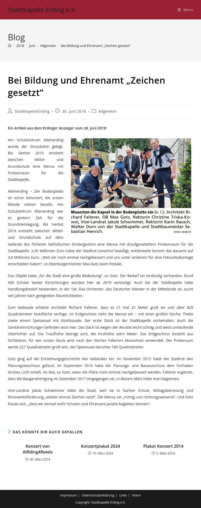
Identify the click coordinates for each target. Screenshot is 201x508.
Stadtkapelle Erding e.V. (42, 9)
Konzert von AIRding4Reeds (38, 449)
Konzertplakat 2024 (100, 446)
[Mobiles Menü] (185, 9)
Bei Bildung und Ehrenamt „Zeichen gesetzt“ (96, 45)
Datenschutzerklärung (98, 495)
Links (123, 495)
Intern (136, 495)
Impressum (68, 495)
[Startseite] (9, 45)
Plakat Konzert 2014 (163, 446)
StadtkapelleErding (32, 111)
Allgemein (107, 111)
